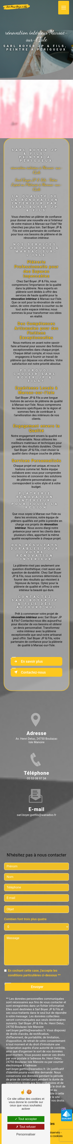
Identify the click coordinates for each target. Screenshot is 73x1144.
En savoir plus (27, 661)
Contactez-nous (29, 672)
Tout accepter (26, 1119)
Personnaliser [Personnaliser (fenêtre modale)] (25, 1134)
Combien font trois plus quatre (25, 913)
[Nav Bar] (63, 7)
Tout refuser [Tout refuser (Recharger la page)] (26, 1126)
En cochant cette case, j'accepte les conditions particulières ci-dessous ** (34, 967)
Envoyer (37, 981)
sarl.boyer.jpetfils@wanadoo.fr (36, 809)
